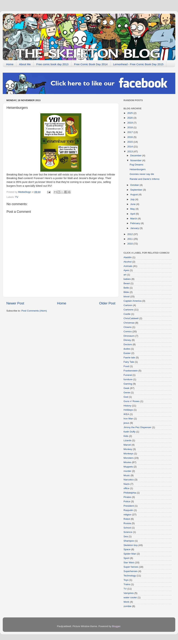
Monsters (129, 458)
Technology (130, 575)
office (126, 488)
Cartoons (129, 309)
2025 (130, 113)
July (132, 199)
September (136, 189)
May (132, 209)
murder (127, 471)
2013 (130, 151)
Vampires (129, 593)
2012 (130, 234)
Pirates (127, 497)
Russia (127, 523)
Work (126, 601)
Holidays (128, 409)
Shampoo (129, 540)
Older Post (107, 303)
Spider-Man (130, 553)
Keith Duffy (129, 431)
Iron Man (128, 418)
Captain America (132, 301)
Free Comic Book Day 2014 (91, 64)
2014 (130, 146)
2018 (130, 127)
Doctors (128, 344)
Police (127, 501)
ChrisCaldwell (131, 318)
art (125, 274)
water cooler (130, 597)
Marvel (127, 444)
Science (128, 532)
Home (9, 64)
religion (128, 514)
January (135, 228)
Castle (127, 314)
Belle (126, 287)
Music (127, 475)
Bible (126, 292)
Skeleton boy (131, 545)
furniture (128, 379)
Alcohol (128, 261)
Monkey (128, 449)
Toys (126, 580)
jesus (126, 423)
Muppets (128, 466)
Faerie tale (129, 357)
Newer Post (15, 303)
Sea (126, 536)
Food (126, 366)
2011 (130, 239)
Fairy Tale (129, 362)
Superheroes (130, 571)
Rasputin (128, 510)
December (136, 155)
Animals (128, 266)
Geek (126, 388)
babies (127, 279)
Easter (127, 353)
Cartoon (128, 305)
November (136, 160)
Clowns (128, 327)
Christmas (129, 322)
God (126, 397)
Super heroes (131, 566)
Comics (128, 331)
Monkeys (128, 453)
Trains (127, 584)
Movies (127, 462)
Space (127, 549)
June (133, 204)
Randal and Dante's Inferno (144, 179)
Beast (127, 283)
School (127, 527)
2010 (130, 243)
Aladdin (128, 257)
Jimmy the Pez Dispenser (137, 427)
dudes (127, 348)
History (127, 405)
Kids (126, 436)
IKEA (126, 414)
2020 (130, 117)
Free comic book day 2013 (52, 64)
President (129, 505)
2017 (130, 132)
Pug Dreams (136, 164)
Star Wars (129, 562)
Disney (127, 340)
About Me (25, 64)
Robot (127, 519)
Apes (126, 270)
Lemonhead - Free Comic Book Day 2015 (138, 64)
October (135, 185)
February (135, 223)
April (133, 213)
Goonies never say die (142, 174)
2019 (130, 122)
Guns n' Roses (131, 401)
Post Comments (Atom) (34, 310)
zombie (128, 606)
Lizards (128, 440)
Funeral (128, 375)
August (134, 194)
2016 (130, 137)
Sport (126, 558)
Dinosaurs (129, 335)
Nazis (127, 484)
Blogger (116, 626)
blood (127, 296)
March (134, 218)
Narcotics (129, 479)
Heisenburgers (138, 169)
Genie (127, 392)
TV (16, 197)
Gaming (128, 383)
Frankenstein (131, 370)
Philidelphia (130, 492)
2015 (130, 141)
